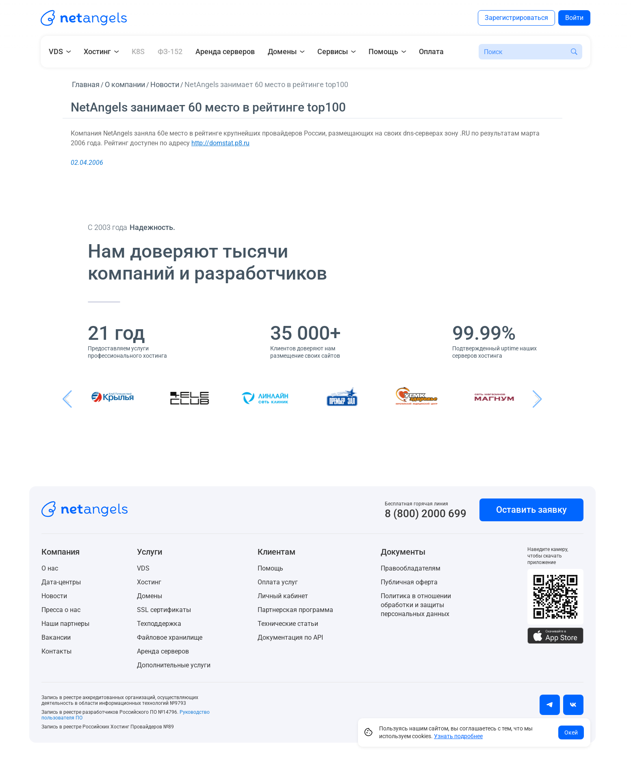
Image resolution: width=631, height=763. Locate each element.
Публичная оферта (409, 582)
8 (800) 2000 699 (425, 513)
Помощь (270, 568)
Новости (54, 596)
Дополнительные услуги (173, 665)
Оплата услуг (278, 582)
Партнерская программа (295, 610)
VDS (143, 568)
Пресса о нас (60, 610)
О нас (49, 568)
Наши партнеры (65, 623)
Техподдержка (159, 623)
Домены (149, 596)
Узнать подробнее (458, 736)
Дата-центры (61, 582)
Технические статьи (288, 623)
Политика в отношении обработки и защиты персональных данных (416, 605)
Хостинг (149, 582)
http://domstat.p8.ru (220, 143)
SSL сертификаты (164, 610)
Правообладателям (410, 568)
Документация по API (290, 637)
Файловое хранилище (169, 637)
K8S (138, 51)
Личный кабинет (283, 596)
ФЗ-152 (170, 51)
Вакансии (56, 637)
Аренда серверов (225, 51)
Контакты (56, 651)
